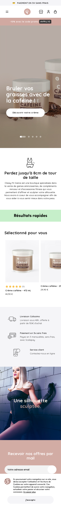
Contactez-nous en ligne (42, 353)
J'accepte (30, 499)
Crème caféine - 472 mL (18, 290)
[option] (30, 86)
